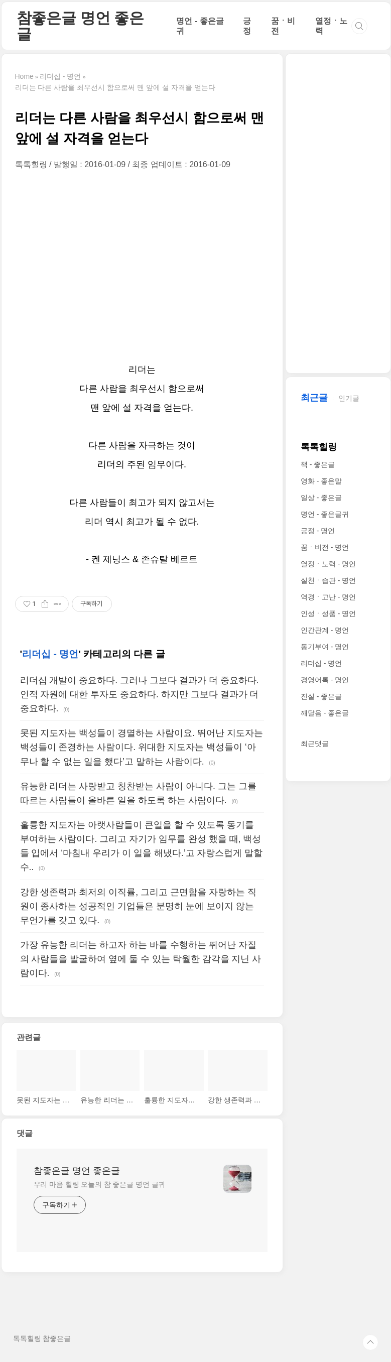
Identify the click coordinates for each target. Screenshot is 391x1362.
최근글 (314, 398)
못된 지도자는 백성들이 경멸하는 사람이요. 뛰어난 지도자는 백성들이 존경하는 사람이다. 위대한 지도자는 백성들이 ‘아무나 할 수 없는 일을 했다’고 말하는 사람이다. (141, 747)
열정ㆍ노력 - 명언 (328, 564)
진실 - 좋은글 (321, 696)
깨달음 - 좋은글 (325, 713)
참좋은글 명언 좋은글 (80, 26)
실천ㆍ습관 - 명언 (328, 580)
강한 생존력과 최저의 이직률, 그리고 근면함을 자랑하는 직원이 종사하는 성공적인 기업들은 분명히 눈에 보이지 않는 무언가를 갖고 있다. (138, 906)
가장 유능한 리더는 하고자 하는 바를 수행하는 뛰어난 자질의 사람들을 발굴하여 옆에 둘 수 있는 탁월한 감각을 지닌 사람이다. (141, 959)
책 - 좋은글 (318, 464)
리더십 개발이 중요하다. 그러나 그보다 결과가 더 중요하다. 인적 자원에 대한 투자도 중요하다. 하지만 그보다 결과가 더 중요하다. (139, 694)
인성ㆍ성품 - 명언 (328, 613)
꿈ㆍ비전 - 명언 (325, 547)
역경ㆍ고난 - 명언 (328, 597)
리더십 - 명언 (50, 654)
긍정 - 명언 (318, 531)
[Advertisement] (142, 265)
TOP (370, 1342)
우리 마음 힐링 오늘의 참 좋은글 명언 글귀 (100, 1184)
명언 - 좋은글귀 (325, 514)
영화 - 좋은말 (321, 481)
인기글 (348, 398)
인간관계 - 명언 (325, 630)
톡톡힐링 (319, 447)
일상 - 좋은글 (321, 497)
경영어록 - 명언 (325, 680)
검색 (359, 26)
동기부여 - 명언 (325, 647)
